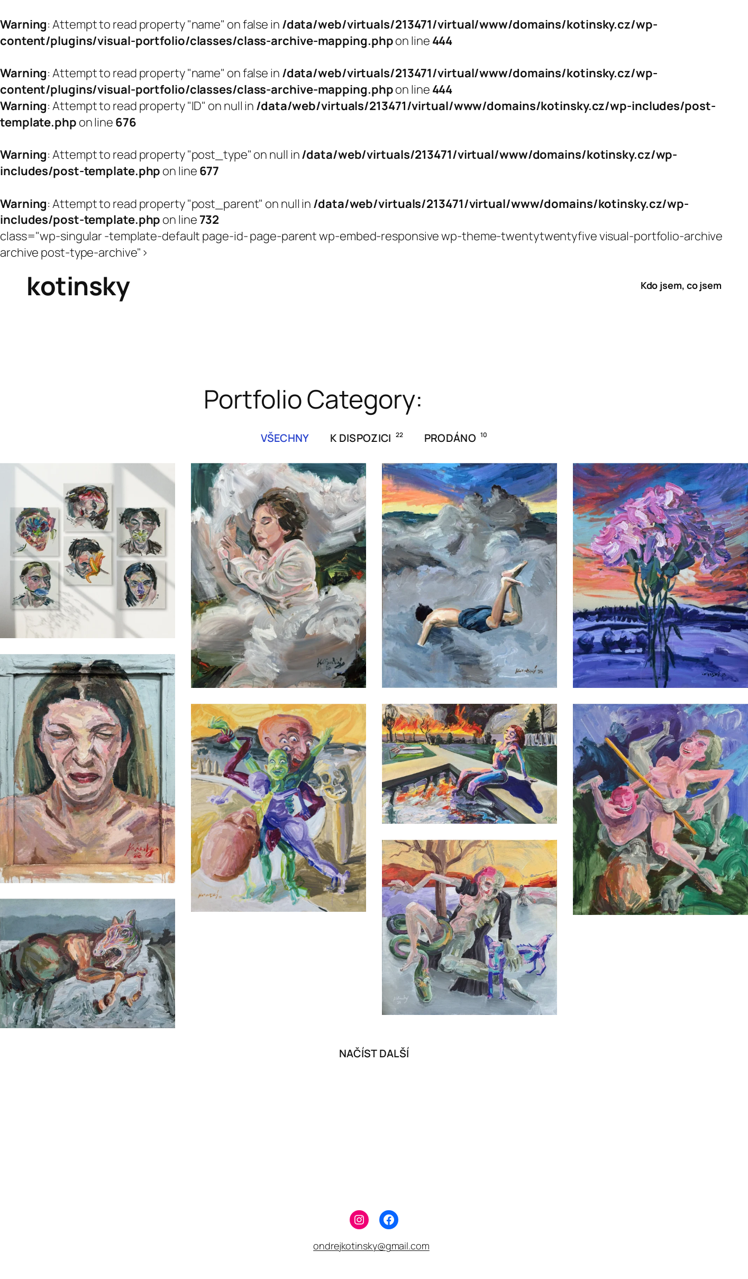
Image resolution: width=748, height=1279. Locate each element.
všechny (285, 438)
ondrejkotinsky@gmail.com (371, 1245)
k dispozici (366, 437)
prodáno (456, 437)
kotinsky (78, 285)
